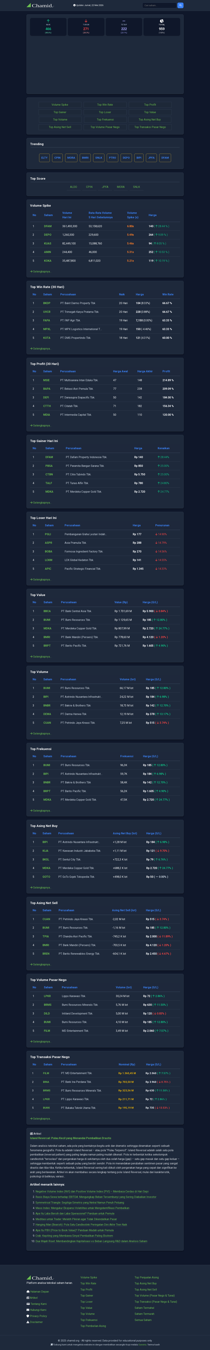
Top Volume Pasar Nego (105, 127)
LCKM (48, 560)
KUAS (47, 243)
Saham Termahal (144, 1307)
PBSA (49, 466)
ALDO (73, 187)
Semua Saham (143, 1320)
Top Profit (150, 104)
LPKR (47, 996)
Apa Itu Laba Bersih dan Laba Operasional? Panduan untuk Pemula (75, 1214)
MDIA (46, 415)
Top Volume (60, 119)
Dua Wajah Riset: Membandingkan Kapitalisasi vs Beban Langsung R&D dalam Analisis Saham (91, 1241)
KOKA (47, 261)
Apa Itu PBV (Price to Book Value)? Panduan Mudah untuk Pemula (75, 1230)
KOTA (46, 338)
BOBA (48, 551)
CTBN (49, 475)
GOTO (46, 877)
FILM (47, 1031)
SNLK (136, 187)
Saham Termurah (144, 1313)
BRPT (47, 646)
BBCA (47, 611)
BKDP (46, 303)
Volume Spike (60, 104)
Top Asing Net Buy (150, 119)
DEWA (47, 714)
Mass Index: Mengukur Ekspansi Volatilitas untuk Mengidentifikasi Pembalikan (82, 1208)
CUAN (47, 723)
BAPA (46, 389)
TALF (48, 483)
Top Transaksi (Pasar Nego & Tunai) (156, 1301)
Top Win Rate (105, 104)
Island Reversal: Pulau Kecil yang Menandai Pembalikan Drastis (70, 1138)
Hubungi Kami (38, 1310)
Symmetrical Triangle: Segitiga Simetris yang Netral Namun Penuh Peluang (80, 1203)
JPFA (105, 187)
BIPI (45, 697)
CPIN (89, 187)
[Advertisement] (105, 66)
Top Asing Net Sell (60, 127)
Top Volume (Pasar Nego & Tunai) (155, 1295)
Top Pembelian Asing (93, 1326)
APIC (48, 569)
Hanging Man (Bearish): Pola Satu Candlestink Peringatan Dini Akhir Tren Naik (81, 1225)
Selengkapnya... (40, 272)
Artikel (34, 1297)
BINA (46, 1082)
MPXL (47, 329)
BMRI (47, 637)
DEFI (46, 397)
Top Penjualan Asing (147, 1277)
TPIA (46, 937)
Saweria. (143, 1344)
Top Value (150, 112)
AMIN (47, 252)
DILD (47, 1013)
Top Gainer (60, 112)
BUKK (46, 1108)
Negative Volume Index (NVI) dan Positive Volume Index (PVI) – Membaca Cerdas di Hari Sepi (92, 1191)
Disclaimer (36, 1322)
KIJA (45, 851)
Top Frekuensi (105, 119)
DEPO (47, 235)
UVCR (46, 312)
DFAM (48, 226)
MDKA (49, 492)
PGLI (48, 534)
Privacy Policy (38, 1316)
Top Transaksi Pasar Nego (150, 127)
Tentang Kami (39, 1304)
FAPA (46, 321)
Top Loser (105, 112)
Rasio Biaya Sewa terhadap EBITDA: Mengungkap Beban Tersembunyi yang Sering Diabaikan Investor (96, 1197)
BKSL (46, 859)
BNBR (46, 705)
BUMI (47, 620)
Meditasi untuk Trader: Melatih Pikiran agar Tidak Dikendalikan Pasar (76, 1219)
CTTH (47, 406)
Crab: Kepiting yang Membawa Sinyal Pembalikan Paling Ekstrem (74, 1236)
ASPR (48, 543)
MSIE (46, 380)
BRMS (47, 1005)
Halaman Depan (39, 1291)
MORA (121, 187)
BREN (46, 954)
